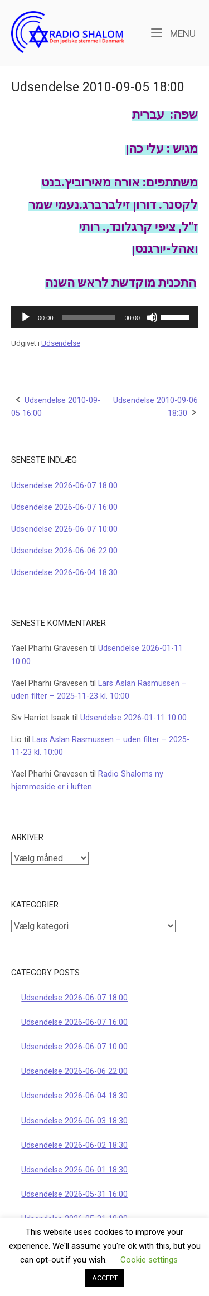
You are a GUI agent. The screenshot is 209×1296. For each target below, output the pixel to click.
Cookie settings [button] (149, 1260)
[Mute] (152, 317)
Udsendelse (60, 343)
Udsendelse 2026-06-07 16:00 (64, 507)
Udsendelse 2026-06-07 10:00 (64, 529)
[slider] (89, 317)
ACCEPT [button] (105, 1278)
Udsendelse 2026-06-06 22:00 (64, 551)
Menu (173, 32)
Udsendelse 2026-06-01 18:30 (74, 1170)
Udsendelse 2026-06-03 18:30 (74, 1121)
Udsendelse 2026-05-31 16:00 (74, 1194)
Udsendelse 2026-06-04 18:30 (64, 572)
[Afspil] (25, 317)
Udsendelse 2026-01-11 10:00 (133, 718)
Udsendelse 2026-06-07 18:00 (64, 485)
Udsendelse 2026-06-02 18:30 (74, 1145)
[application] (104, 317)
